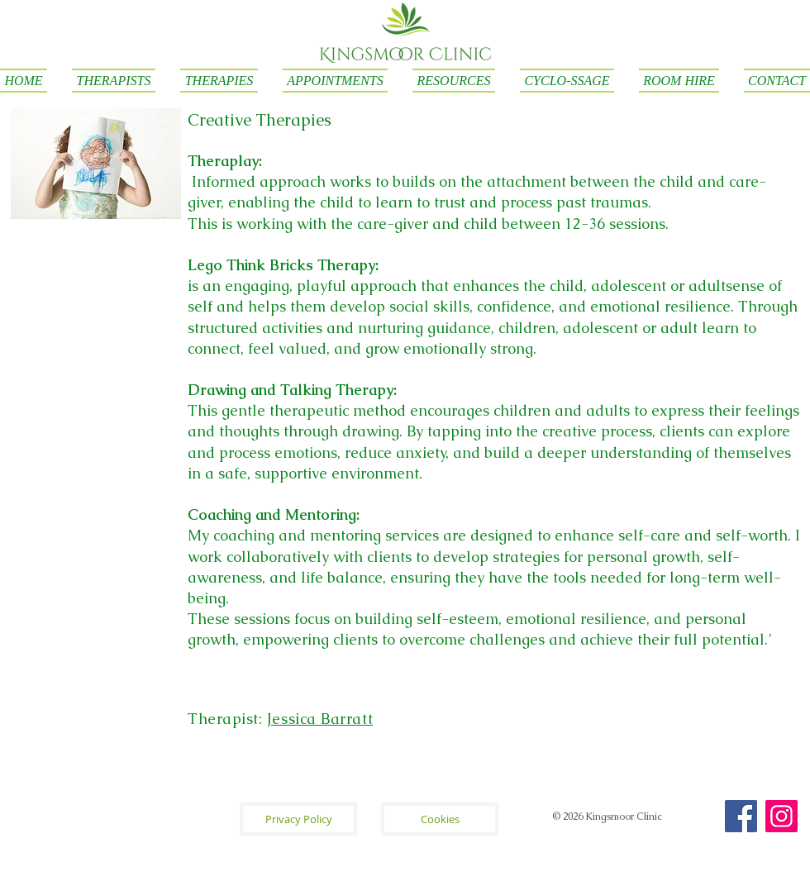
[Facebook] (741, 816)
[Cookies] (439, 819)
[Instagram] (781, 816)
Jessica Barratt (320, 718)
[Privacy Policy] (298, 819)
